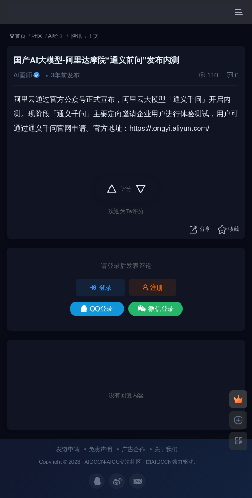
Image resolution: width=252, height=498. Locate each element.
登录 (100, 287)
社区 (37, 36)
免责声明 (100, 449)
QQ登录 (97, 308)
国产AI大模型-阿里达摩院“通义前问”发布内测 (96, 60)
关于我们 (166, 449)
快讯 (76, 36)
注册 (153, 287)
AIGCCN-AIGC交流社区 (112, 461)
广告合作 (133, 449)
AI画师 (23, 75)
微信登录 (156, 308)
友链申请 (68, 449)
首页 (18, 36)
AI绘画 (56, 36)
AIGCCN (161, 461)
